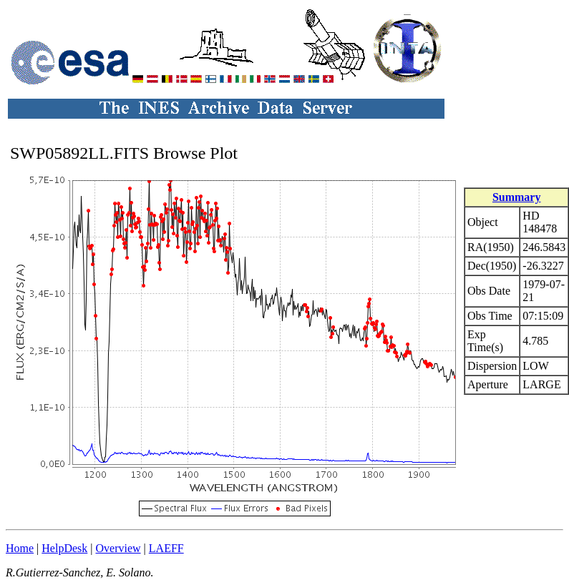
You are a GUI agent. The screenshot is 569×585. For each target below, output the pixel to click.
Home (20, 548)
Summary (516, 197)
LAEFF (166, 548)
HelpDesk (64, 548)
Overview (118, 548)
